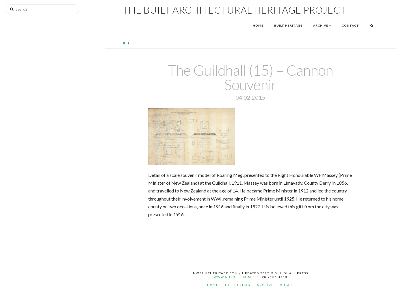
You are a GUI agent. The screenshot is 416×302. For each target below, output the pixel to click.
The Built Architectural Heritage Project (234, 10)
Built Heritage (237, 285)
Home (212, 285)
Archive (265, 285)
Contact (286, 285)
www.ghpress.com (232, 277)
